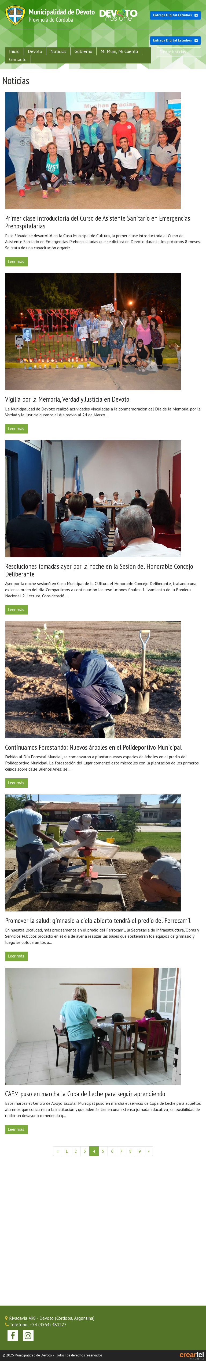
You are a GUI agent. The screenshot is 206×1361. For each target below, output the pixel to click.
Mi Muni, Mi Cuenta (119, 51)
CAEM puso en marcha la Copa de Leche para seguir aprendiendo (85, 1093)
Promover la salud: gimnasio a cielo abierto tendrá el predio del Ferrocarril (97, 920)
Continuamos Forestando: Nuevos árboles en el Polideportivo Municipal (93, 747)
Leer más (16, 261)
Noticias (58, 51)
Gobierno (83, 51)
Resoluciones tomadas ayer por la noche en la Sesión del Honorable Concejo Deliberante (99, 570)
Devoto (35, 51)
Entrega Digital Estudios (175, 15)
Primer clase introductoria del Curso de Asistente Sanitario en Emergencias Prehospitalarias (97, 222)
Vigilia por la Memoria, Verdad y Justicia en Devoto (67, 399)
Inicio (14, 51)
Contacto (18, 59)
